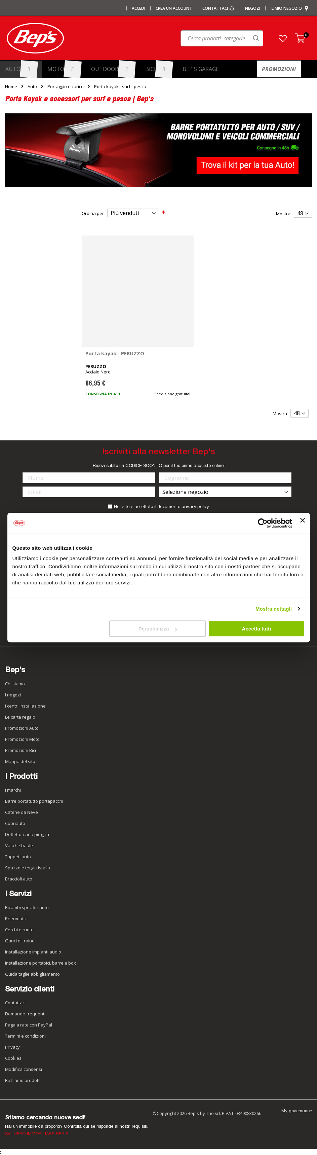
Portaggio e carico (65, 86)
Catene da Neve (21, 812)
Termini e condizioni (25, 1036)
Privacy (12, 1047)
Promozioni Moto (22, 739)
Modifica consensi (23, 1069)
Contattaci (218, 8)
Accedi (138, 8)
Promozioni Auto (22, 728)
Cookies (13, 1058)
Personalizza (157, 628)
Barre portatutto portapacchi (34, 801)
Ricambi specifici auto (27, 907)
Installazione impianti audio (33, 952)
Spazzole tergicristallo (27, 868)
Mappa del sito (20, 761)
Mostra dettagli (273, 609)
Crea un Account (174, 8)
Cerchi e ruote (19, 930)
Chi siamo (15, 684)
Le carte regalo (20, 717)
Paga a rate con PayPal (28, 1025)
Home (11, 86)
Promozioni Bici (20, 750)
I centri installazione (25, 706)
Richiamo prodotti (23, 1080)
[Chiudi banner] (302, 523)
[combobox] (194, 40)
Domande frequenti (25, 1014)
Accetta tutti (256, 628)
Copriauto (15, 823)
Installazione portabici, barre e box (40, 963)
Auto (32, 86)
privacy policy (195, 506)
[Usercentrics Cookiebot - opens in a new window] (262, 523)
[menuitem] (21, 69)
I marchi (13, 790)
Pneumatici (16, 918)
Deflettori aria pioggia (27, 834)
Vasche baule (19, 845)
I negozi (13, 695)
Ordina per (93, 213)
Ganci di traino (20, 941)
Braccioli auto (18, 879)
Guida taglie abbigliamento (32, 974)
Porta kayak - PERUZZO (114, 353)
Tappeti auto (18, 857)
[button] (282, 38)
